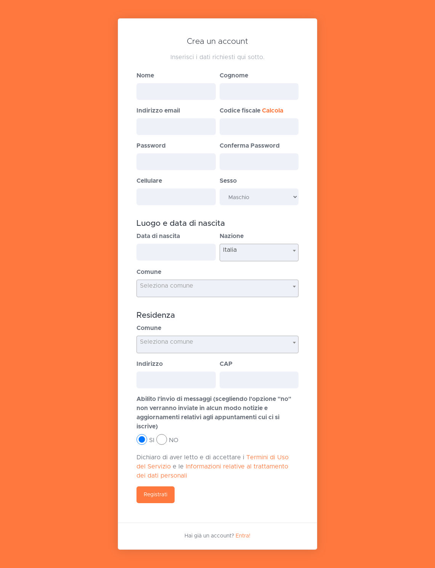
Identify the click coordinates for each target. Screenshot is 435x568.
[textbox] (217, 286)
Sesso (228, 181)
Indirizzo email (158, 111)
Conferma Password (250, 146)
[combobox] (259, 252)
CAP (226, 364)
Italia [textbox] (230, 250)
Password (151, 146)
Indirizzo (149, 364)
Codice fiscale (251, 111)
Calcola (272, 111)
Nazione (232, 236)
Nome (145, 75)
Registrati (155, 494)
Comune (148, 272)
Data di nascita (158, 236)
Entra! (243, 536)
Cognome (234, 75)
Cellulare (149, 181)
